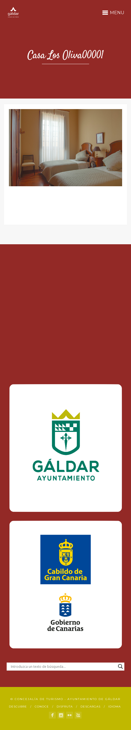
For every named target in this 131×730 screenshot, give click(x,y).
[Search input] (63, 666)
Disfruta (65, 706)
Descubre (18, 706)
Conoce (42, 706)
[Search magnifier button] (120, 666)
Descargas (90, 706)
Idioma (114, 706)
